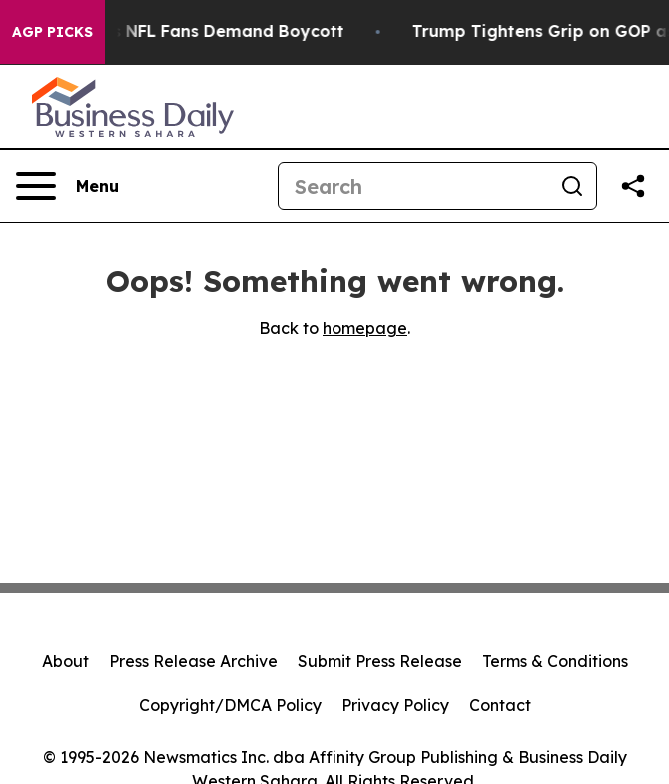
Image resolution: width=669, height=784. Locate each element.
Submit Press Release (380, 661)
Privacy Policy (395, 705)
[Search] (413, 186)
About (65, 661)
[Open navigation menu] (67, 186)
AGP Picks (52, 32)
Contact (500, 705)
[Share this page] (633, 186)
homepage (365, 328)
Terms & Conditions (555, 661)
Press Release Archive (193, 661)
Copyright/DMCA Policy (230, 705)
